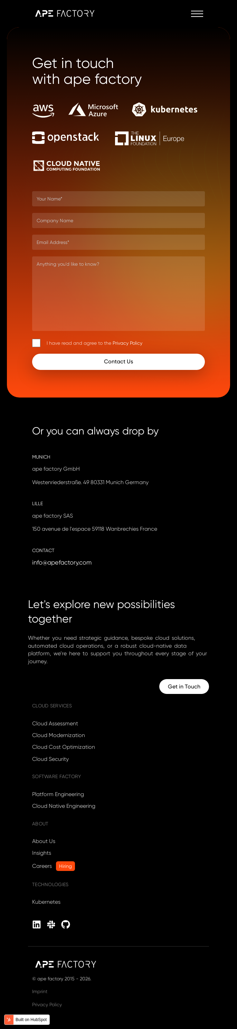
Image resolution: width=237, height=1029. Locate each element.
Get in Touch (184, 686)
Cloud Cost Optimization (63, 747)
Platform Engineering (58, 794)
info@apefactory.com (62, 562)
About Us (43, 841)
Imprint (39, 991)
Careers (42, 866)
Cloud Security (50, 759)
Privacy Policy (127, 343)
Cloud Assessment (55, 723)
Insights (41, 853)
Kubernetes (46, 902)
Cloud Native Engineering (63, 806)
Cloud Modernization (58, 735)
